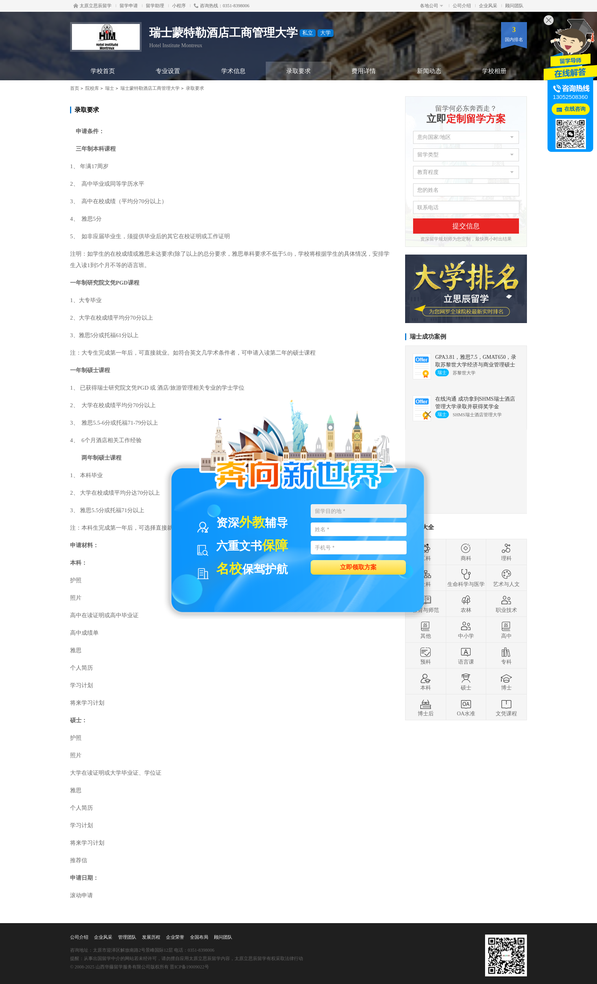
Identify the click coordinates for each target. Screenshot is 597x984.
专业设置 (168, 71)
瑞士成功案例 (428, 336)
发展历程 (151, 937)
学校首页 (103, 71)
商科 (466, 552)
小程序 (179, 5)
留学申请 (129, 5)
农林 (466, 604)
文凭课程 (506, 707)
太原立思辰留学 (92, 5)
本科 (425, 681)
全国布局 (199, 937)
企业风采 (488, 5)
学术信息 (233, 71)
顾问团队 (514, 5)
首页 (74, 88)
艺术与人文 (506, 578)
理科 (506, 552)
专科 (506, 655)
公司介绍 (462, 5)
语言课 (466, 655)
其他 (425, 630)
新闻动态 (429, 71)
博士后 (426, 707)
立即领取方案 (358, 566)
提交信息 (466, 226)
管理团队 (127, 937)
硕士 (466, 681)
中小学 (466, 630)
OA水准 (466, 707)
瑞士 (109, 88)
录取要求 (298, 71)
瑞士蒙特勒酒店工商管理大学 (150, 88)
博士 (506, 681)
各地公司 (431, 5)
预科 (425, 655)
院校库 (92, 88)
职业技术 (506, 604)
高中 (506, 630)
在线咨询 (575, 109)
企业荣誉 (175, 937)
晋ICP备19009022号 (189, 967)
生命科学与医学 (466, 578)
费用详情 (363, 71)
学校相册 (494, 71)
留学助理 (155, 5)
